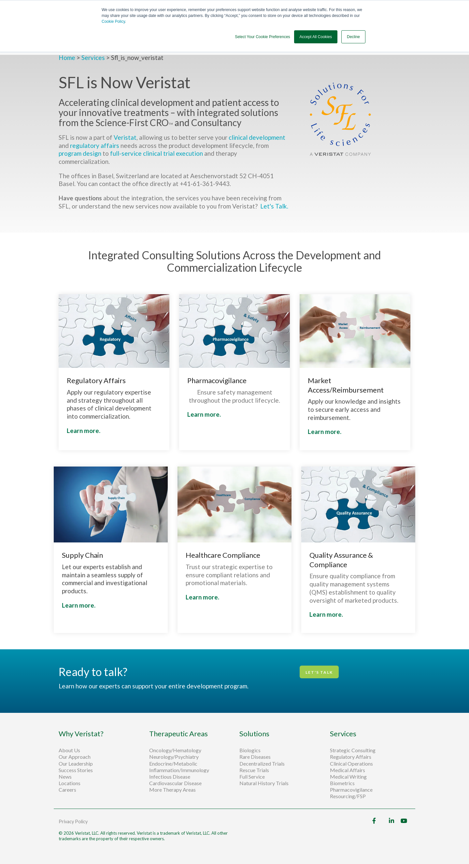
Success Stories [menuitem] (76, 770)
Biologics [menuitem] (250, 750)
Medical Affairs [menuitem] (347, 770)
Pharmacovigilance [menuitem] (351, 790)
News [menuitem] (65, 777)
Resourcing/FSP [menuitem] (348, 796)
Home (68, 57)
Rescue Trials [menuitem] (254, 770)
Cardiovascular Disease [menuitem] (175, 783)
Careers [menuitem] (67, 790)
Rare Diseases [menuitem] (255, 757)
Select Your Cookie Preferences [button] (262, 37)
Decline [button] (353, 37)
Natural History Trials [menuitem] (264, 783)
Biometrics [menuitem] (342, 783)
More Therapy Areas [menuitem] (172, 790)
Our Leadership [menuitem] (76, 764)
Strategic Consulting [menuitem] (353, 750)
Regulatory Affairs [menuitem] (350, 757)
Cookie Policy (113, 21)
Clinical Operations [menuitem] (352, 764)
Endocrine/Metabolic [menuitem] (173, 764)
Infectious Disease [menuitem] (169, 777)
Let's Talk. (275, 206)
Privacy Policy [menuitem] (73, 821)
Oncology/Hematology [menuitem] (175, 750)
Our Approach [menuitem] (75, 757)
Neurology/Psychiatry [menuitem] (174, 757)
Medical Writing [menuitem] (348, 777)
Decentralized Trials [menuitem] (262, 764)
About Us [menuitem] (69, 750)
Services (93, 57)
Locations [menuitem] (69, 783)
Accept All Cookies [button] (316, 37)
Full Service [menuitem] (252, 777)
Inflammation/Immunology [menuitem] (179, 770)
